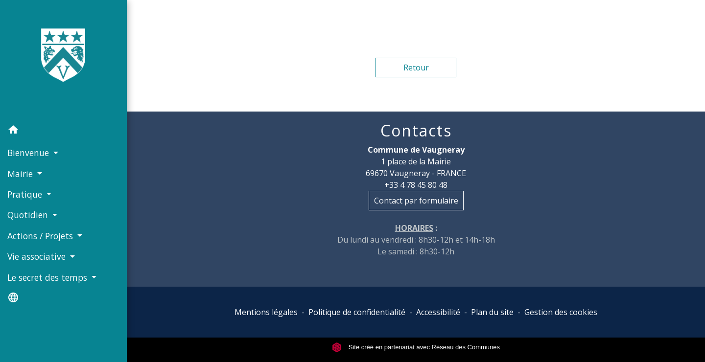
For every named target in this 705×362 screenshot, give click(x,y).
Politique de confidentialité (356, 312)
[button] (63, 131)
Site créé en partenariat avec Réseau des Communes (416, 347)
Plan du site (492, 312)
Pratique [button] (26, 194)
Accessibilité (438, 312)
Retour (416, 67)
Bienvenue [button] (29, 152)
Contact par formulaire (416, 200)
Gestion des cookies (560, 312)
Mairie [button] (21, 174)
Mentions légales (266, 312)
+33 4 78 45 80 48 (415, 185)
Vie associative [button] (37, 256)
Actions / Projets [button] (41, 236)
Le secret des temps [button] (48, 277)
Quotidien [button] (28, 215)
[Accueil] (63, 60)
